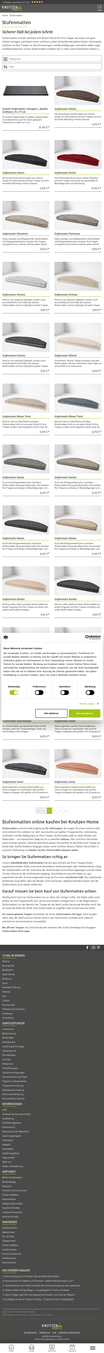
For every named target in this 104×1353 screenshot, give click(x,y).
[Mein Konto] (52, 1348)
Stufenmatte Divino (65, 172)
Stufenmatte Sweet (64, 720)
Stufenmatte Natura (13, 477)
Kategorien (12, 59)
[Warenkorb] (72, 1348)
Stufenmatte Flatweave (15, 233)
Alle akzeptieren (84, 713)
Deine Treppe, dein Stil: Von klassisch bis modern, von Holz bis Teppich (40, 1294)
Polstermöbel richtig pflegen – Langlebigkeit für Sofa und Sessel (37, 1289)
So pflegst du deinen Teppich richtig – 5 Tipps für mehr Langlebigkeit (39, 1299)
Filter (9, 67)
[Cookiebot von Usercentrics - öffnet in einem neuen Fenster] (87, 637)
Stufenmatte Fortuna (13, 294)
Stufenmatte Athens (65, 108)
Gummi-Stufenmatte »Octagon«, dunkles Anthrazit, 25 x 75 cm (25, 110)
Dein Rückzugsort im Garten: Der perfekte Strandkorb (32, 1276)
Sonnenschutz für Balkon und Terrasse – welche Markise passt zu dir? (39, 1280)
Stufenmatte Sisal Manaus (16, 720)
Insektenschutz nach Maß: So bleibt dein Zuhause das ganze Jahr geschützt (42, 1285)
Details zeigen (87, 703)
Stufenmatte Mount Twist (16, 416)
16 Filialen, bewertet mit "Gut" (16, 2)
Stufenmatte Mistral (65, 355)
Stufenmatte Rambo (13, 599)
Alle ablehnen (51, 713)
